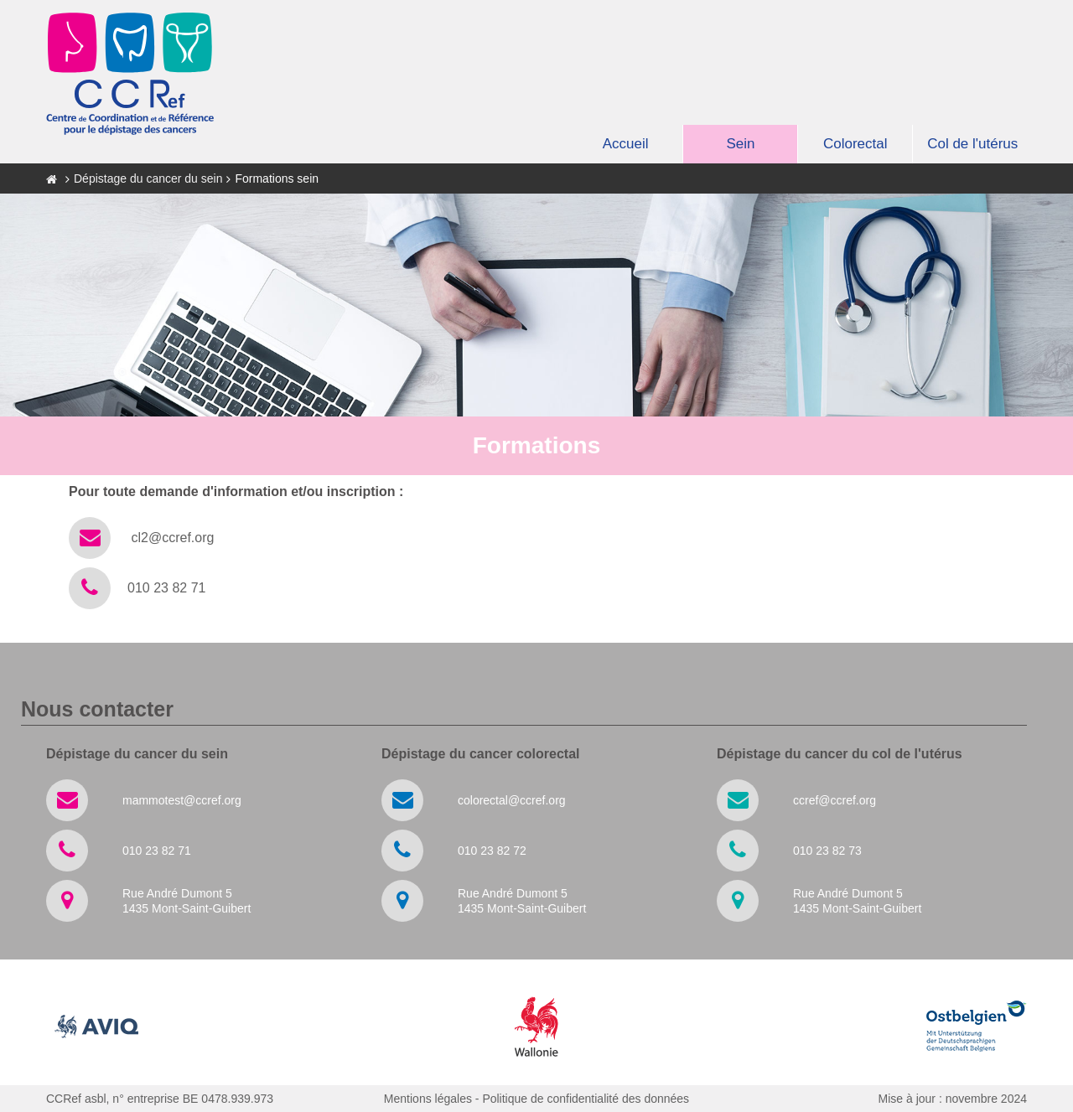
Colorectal (855, 144)
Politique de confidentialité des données (585, 1098)
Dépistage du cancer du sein (148, 178)
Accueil (626, 144)
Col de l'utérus (972, 144)
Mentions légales (428, 1098)
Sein (740, 144)
